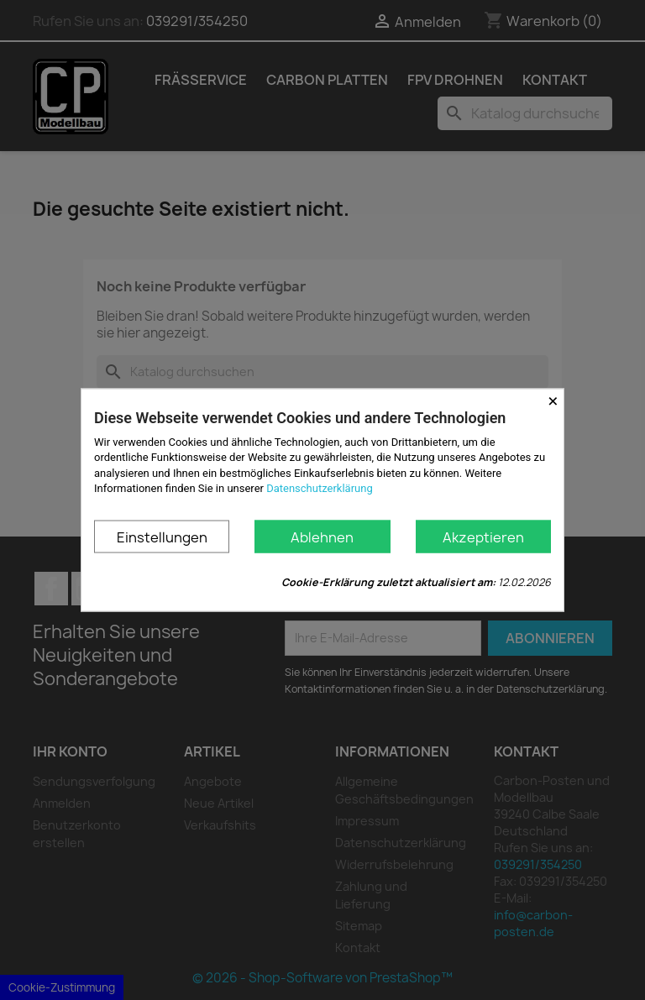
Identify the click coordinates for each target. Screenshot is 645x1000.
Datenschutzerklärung (319, 487)
